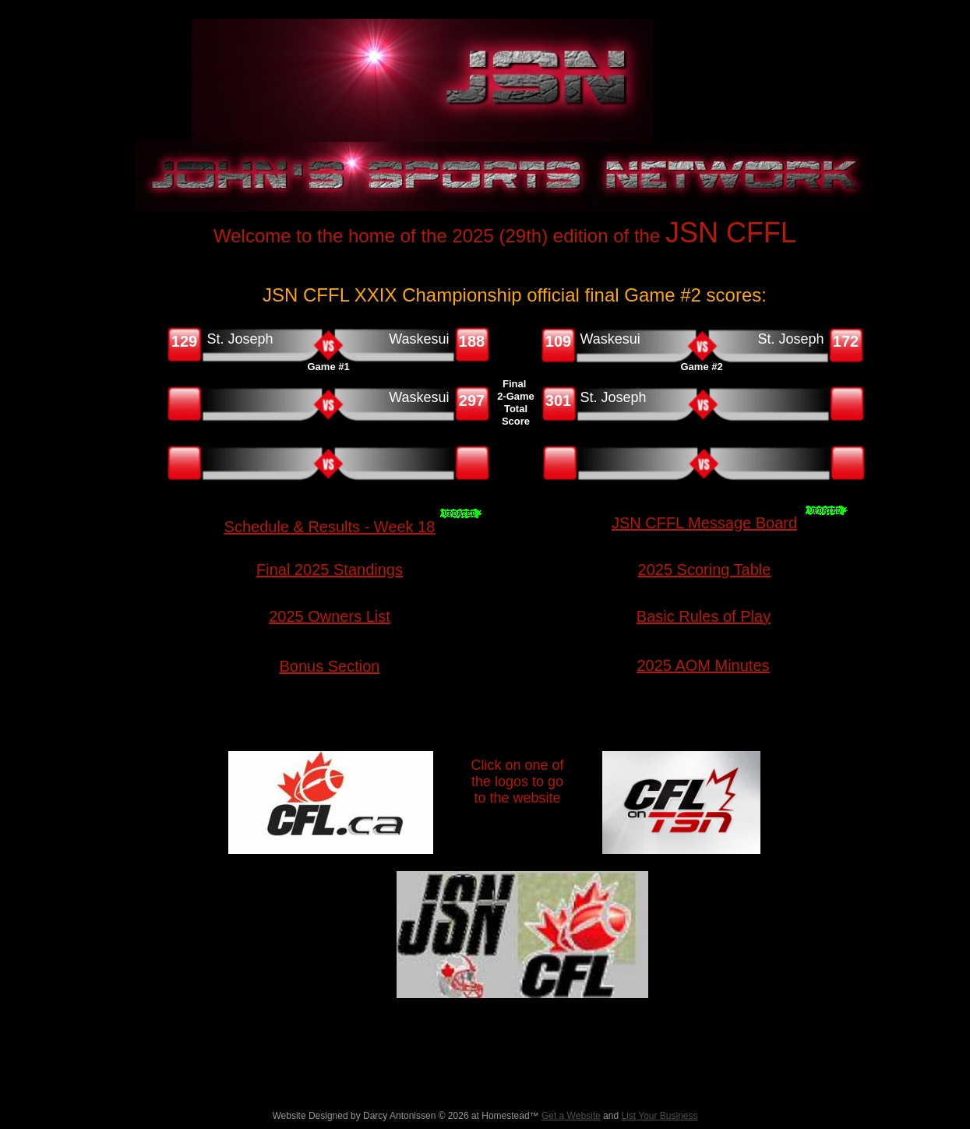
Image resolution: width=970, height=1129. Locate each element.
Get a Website (571, 1115)
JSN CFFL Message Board (704, 522)
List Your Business (659, 1115)
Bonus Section (330, 666)
